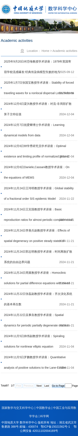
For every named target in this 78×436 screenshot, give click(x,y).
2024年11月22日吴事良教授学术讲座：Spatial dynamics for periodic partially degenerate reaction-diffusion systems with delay (37, 316)
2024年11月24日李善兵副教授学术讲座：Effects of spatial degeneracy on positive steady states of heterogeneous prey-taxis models (37, 232)
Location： (34, 50)
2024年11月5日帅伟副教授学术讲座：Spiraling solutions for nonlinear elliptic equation (34, 337)
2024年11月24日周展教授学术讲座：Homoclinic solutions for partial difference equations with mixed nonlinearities (37, 274)
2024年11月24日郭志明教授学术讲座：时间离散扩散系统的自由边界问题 (38, 253)
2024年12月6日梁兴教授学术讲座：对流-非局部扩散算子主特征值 (38, 105)
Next (39, 385)
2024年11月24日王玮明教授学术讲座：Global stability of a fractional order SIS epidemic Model (39, 190)
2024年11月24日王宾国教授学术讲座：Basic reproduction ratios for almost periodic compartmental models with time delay (38, 211)
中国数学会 (43, 407)
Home (45, 50)
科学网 (44, 416)
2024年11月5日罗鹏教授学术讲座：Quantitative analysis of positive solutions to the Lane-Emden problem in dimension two (35, 358)
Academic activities (64, 50)
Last (46, 385)
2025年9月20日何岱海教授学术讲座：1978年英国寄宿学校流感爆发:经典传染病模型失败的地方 (37, 63)
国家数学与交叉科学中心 (18, 407)
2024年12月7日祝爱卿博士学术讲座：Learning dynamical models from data (34, 126)
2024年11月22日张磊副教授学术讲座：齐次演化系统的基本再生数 (38, 295)
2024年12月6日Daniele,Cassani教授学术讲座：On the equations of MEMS (36, 168)
